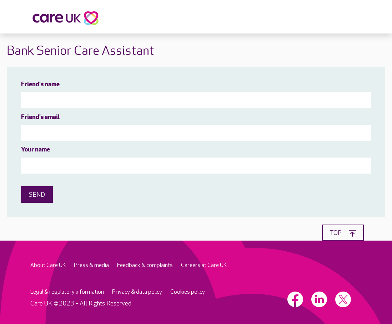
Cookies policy (187, 292)
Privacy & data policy (137, 292)
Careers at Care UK (204, 265)
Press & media (91, 265)
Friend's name (40, 84)
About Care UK (48, 265)
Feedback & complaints (145, 265)
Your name (35, 149)
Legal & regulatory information (67, 292)
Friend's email (40, 117)
